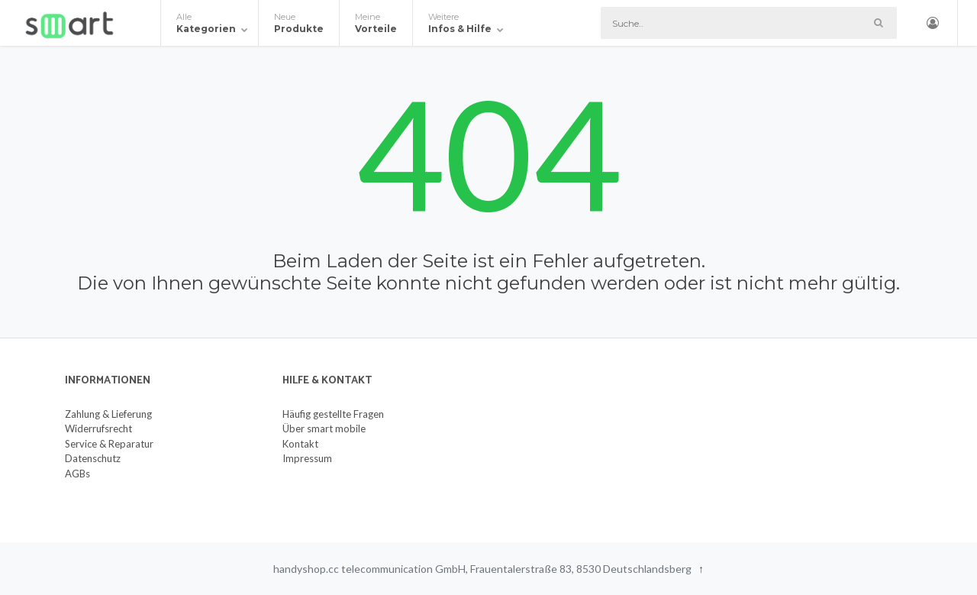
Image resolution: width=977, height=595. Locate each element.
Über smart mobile (324, 428)
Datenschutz (93, 458)
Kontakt (300, 444)
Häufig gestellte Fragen (333, 414)
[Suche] (749, 23)
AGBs (77, 473)
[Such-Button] (878, 23)
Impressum (307, 458)
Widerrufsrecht (98, 428)
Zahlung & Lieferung (108, 414)
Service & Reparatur (109, 444)
